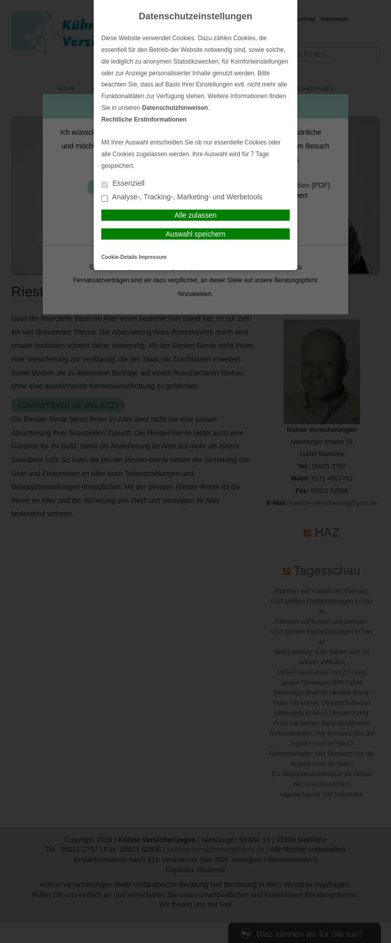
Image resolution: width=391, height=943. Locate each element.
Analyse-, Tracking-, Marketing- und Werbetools (182, 197)
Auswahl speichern (195, 234)
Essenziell (123, 184)
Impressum (152, 257)
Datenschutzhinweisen (175, 107)
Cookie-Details (119, 257)
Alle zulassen (196, 215)
